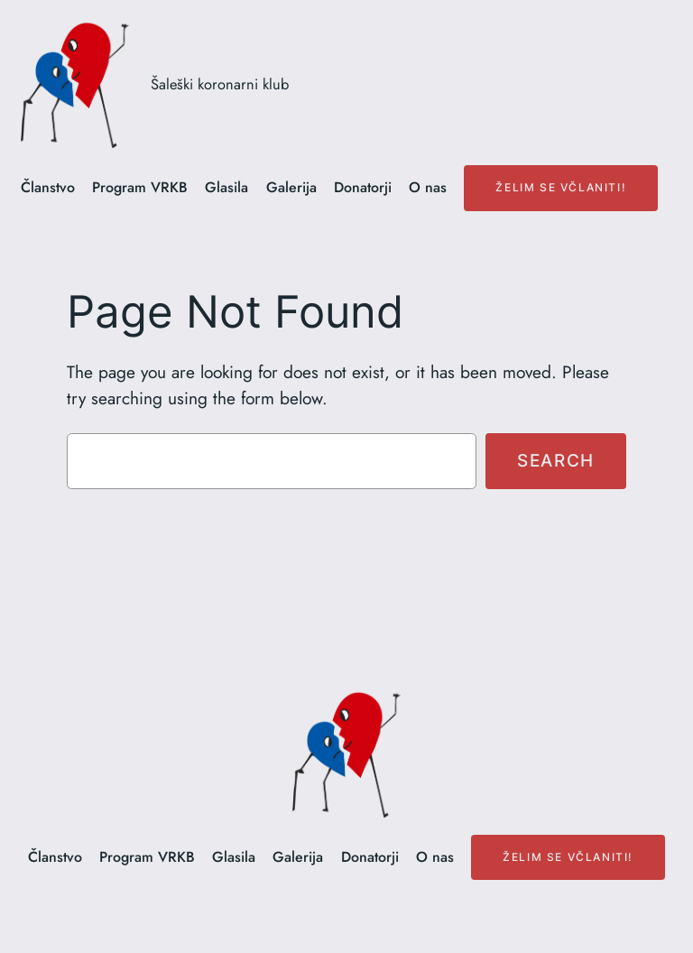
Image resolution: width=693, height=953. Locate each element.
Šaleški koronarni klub (220, 84)
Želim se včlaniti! (560, 187)
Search (556, 460)
